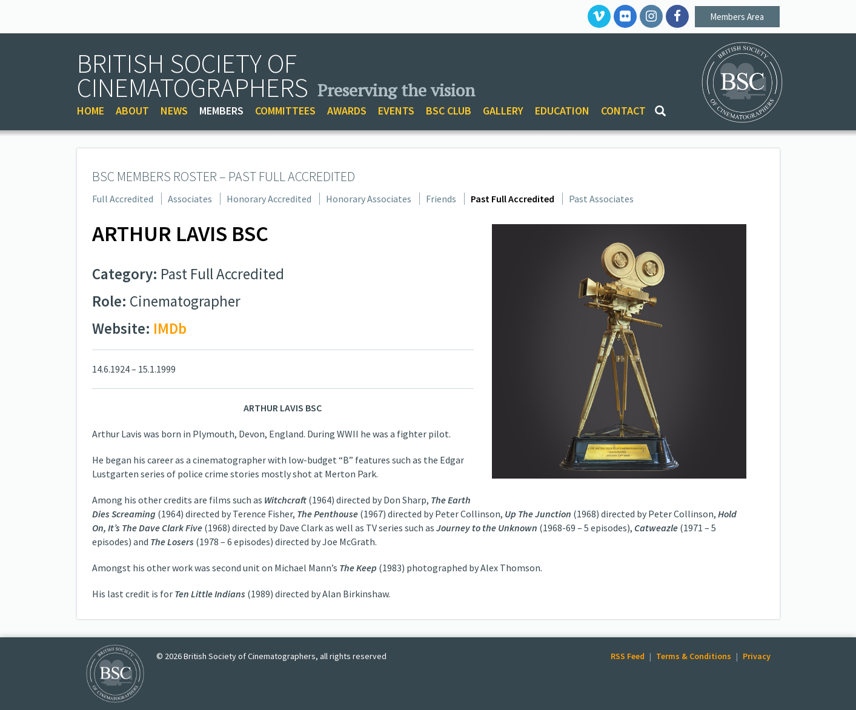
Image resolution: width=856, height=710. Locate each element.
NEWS (174, 111)
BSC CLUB (448, 111)
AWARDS (347, 111)
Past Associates (601, 199)
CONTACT (623, 111)
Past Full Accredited (512, 199)
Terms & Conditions (693, 656)
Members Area (737, 16)
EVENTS (396, 111)
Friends (441, 199)
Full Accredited (122, 199)
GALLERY (503, 111)
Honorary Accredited (269, 199)
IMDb (170, 328)
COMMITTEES (285, 111)
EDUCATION (562, 111)
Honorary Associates (368, 199)
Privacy (757, 656)
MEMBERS (221, 111)
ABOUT (132, 111)
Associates (190, 199)
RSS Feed (628, 656)
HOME (90, 111)
